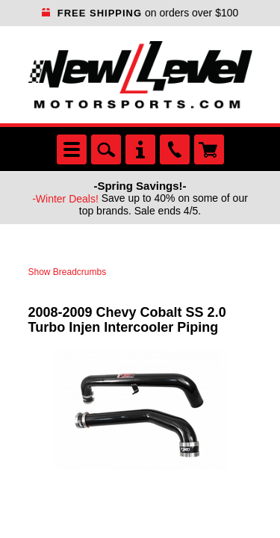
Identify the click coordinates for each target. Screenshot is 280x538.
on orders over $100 (140, 13)
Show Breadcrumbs (67, 272)
